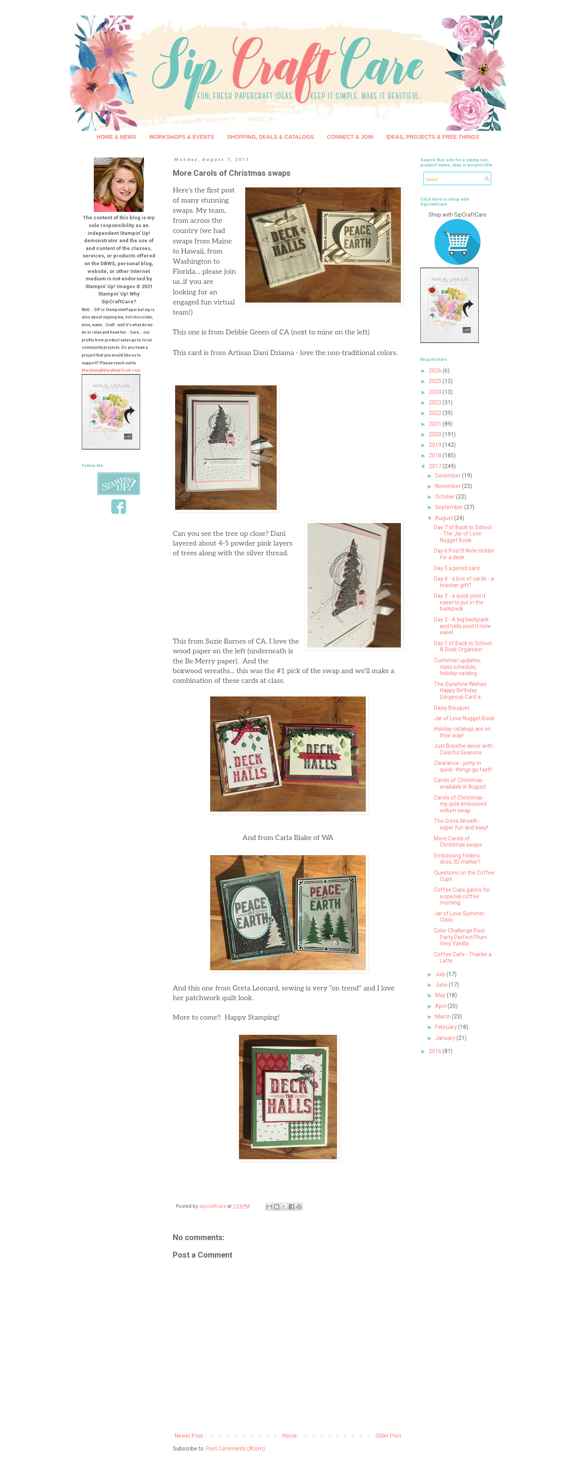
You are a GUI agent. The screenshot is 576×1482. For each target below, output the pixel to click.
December (448, 475)
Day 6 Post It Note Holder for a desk (464, 554)
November (448, 486)
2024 (436, 392)
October (445, 496)
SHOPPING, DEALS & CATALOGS (270, 137)
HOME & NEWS (116, 137)
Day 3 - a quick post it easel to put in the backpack (459, 602)
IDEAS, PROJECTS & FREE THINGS (432, 137)
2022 (436, 413)
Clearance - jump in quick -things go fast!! (463, 766)
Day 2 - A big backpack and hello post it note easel (462, 626)
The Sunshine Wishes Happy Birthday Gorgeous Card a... (460, 690)
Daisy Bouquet (451, 708)
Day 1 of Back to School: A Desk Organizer (463, 646)
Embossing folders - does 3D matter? (458, 858)
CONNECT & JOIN (350, 137)
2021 (436, 424)
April (441, 1006)
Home (289, 1436)
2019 (436, 445)
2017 (436, 466)
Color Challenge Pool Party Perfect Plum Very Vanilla (460, 937)
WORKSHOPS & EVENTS (181, 137)
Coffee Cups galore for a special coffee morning (462, 896)
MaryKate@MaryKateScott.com (111, 370)
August (444, 518)
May (441, 995)
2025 (436, 381)
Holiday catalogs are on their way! (462, 732)
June (442, 985)
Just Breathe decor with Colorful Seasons (463, 749)
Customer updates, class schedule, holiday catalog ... (457, 667)
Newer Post (189, 1436)
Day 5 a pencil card (456, 568)
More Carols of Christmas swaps (458, 841)
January (446, 1038)
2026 (436, 370)
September (449, 507)
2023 (436, 402)
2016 (436, 1051)
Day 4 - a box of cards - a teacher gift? (464, 582)
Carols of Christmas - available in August (460, 783)
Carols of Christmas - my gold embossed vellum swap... (460, 804)
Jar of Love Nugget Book (464, 718)
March (443, 1016)
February (446, 1027)
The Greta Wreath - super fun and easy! (461, 824)
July (440, 974)
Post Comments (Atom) (235, 1448)
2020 (436, 434)
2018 (436, 455)
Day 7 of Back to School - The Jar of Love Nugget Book (463, 534)
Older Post (388, 1436)
